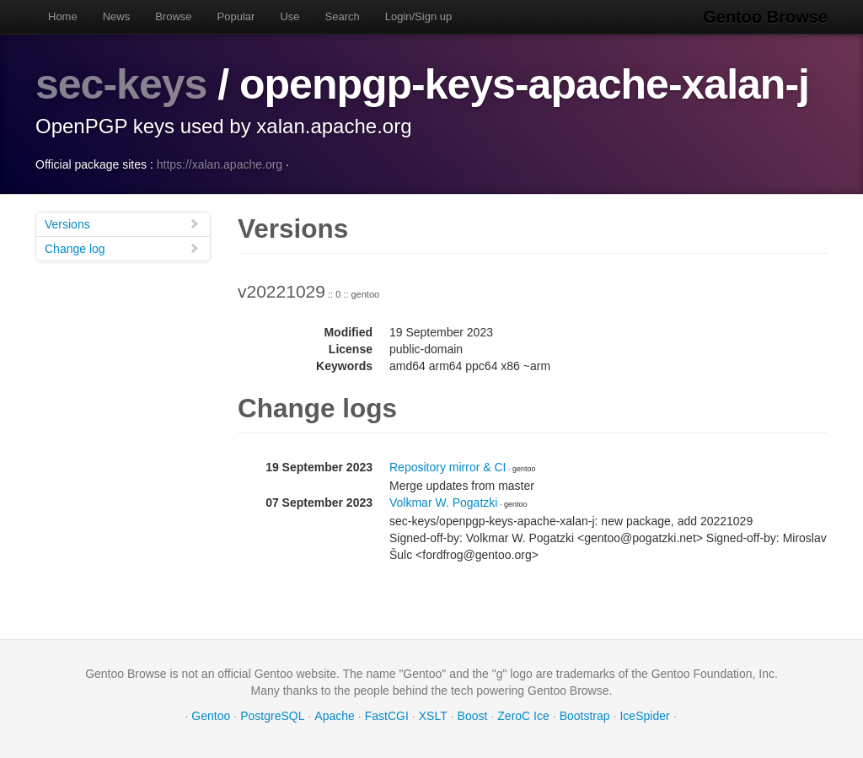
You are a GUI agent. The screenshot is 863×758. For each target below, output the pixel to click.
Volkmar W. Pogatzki (443, 502)
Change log (122, 248)
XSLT (433, 716)
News (117, 16)
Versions (122, 224)
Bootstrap (585, 716)
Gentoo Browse (765, 17)
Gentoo (210, 716)
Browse (173, 16)
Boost (473, 716)
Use (289, 16)
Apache (334, 716)
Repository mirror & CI (447, 467)
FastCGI (387, 716)
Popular (236, 16)
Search (342, 16)
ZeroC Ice (523, 716)
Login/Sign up (419, 16)
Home (63, 16)
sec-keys (120, 84)
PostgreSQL (272, 716)
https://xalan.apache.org (219, 164)
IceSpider (644, 716)
